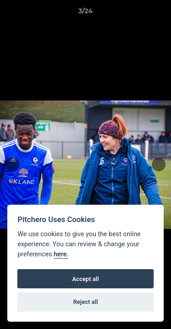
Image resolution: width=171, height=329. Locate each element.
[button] (160, 13)
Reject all (85, 301)
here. (61, 254)
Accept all (85, 279)
